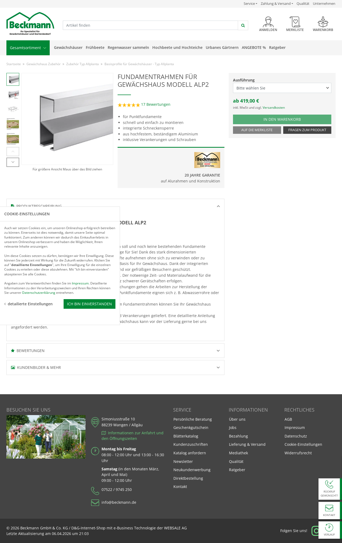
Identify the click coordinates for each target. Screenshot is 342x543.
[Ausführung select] (282, 88)
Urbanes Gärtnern (222, 47)
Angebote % (254, 47)
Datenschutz (296, 436)
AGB (288, 419)
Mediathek (238, 452)
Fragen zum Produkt (307, 130)
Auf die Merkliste (257, 130)
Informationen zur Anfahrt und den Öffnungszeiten (133, 435)
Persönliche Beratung (192, 419)
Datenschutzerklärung (38, 292)
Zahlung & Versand (276, 3)
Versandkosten (274, 108)
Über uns (237, 419)
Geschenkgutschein (190, 427)
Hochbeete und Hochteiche (177, 47)
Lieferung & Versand (247, 444)
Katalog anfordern (189, 452)
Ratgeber (277, 47)
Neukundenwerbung (192, 469)
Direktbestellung (188, 478)
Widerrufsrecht (298, 452)
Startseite (13, 64)
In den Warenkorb (287, 119)
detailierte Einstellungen (28, 303)
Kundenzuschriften (190, 444)
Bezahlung (238, 436)
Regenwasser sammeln (128, 47)
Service (250, 3)
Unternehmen (324, 3)
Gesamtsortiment (28, 47)
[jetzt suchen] (243, 25)
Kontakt (180, 486)
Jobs (232, 427)
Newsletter (183, 461)
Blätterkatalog (185, 436)
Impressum (295, 427)
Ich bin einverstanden (89, 303)
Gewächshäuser (68, 47)
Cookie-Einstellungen (303, 444)
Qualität (303, 3)
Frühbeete (95, 47)
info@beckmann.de (119, 502)
